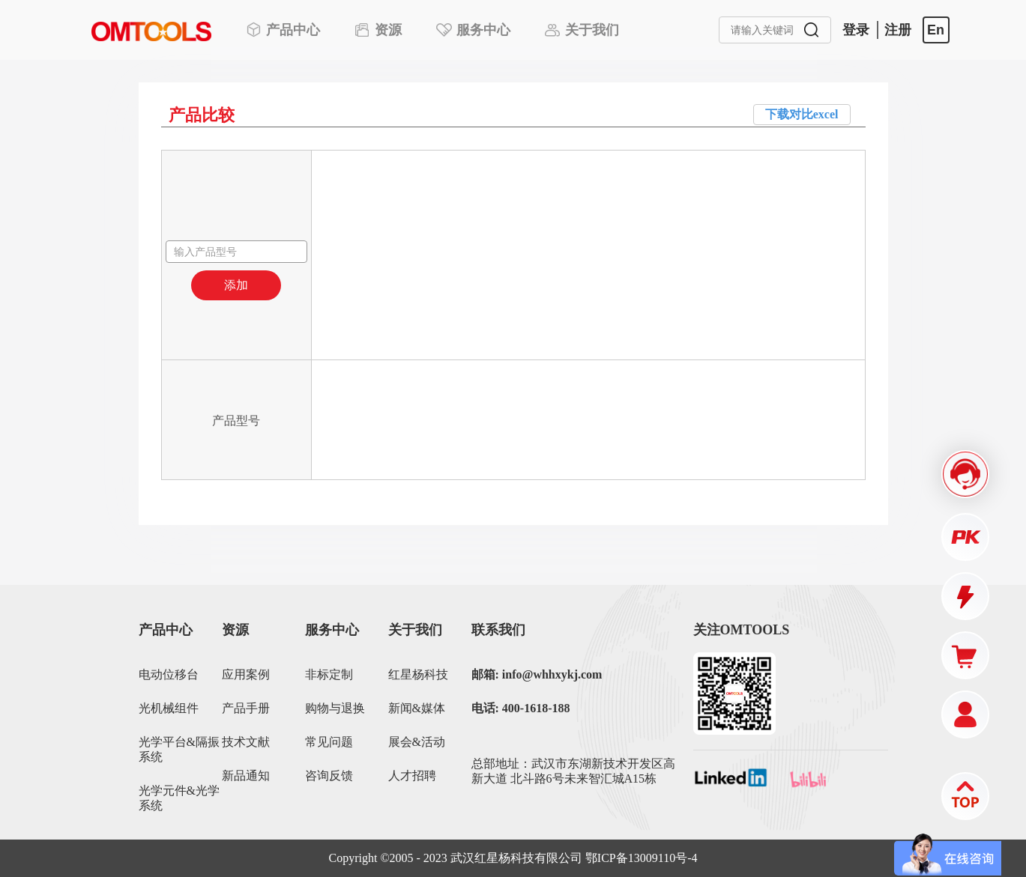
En (935, 29)
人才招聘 (412, 775)
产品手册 (246, 708)
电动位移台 (169, 674)
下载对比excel (802, 114)
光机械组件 (169, 708)
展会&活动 (416, 741)
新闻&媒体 (416, 708)
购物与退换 (335, 708)
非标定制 (329, 674)
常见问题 (329, 741)
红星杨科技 (418, 674)
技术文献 (246, 741)
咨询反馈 (329, 775)
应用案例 (246, 674)
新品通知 (246, 775)
